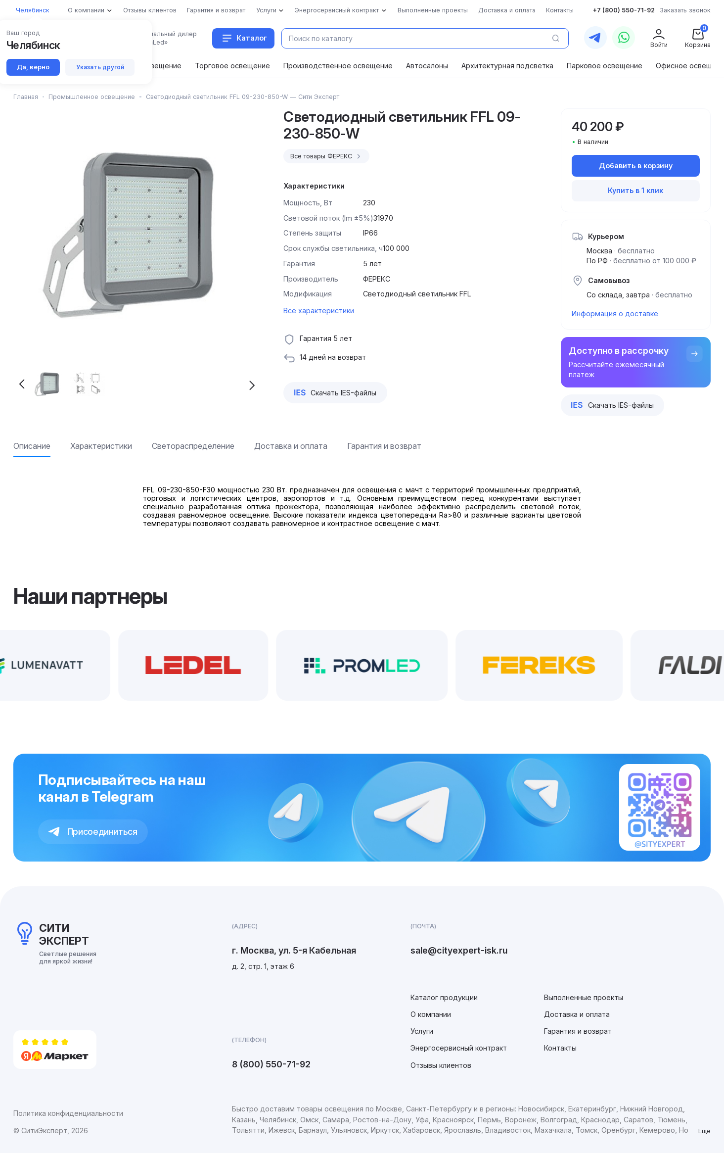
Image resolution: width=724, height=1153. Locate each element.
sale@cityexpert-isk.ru (458, 950)
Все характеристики (318, 310)
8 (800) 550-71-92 (271, 1064)
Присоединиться (92, 831)
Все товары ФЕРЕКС (326, 156)
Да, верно (33, 67)
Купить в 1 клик (635, 190)
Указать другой (100, 67)
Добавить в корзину (636, 165)
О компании (430, 1014)
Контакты (560, 1048)
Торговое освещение (232, 65)
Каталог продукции (444, 997)
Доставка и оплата (577, 1014)
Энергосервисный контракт (458, 1048)
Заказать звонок (685, 10)
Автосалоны (427, 65)
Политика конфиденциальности (68, 1113)
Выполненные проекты (583, 997)
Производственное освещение (338, 65)
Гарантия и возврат (578, 1031)
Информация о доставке (615, 313)
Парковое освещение (604, 65)
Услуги (421, 1031)
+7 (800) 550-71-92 (623, 10)
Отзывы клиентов (440, 1065)
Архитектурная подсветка (507, 65)
